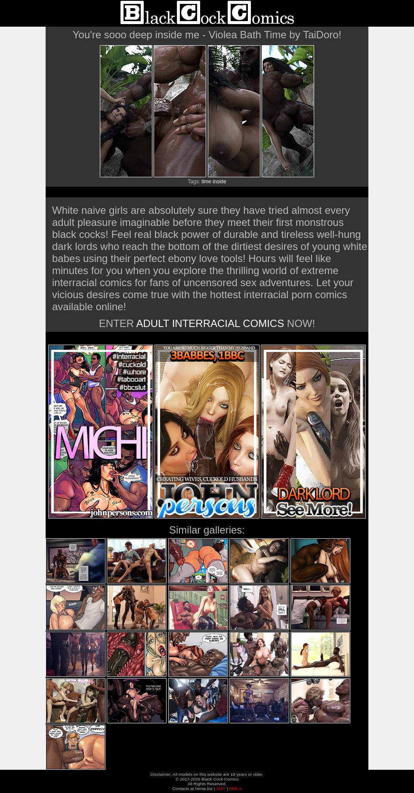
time (206, 182)
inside (219, 182)
